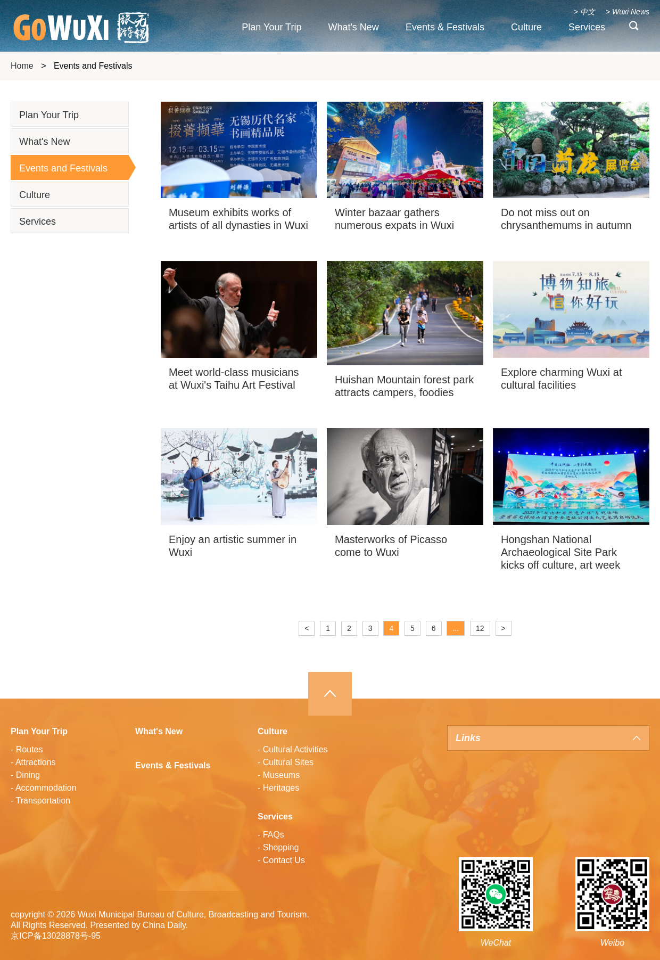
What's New (353, 27)
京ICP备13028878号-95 (56, 935)
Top (330, 694)
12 (480, 628)
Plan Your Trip (271, 27)
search (633, 28)
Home (22, 65)
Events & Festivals (445, 27)
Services (586, 27)
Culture (526, 27)
